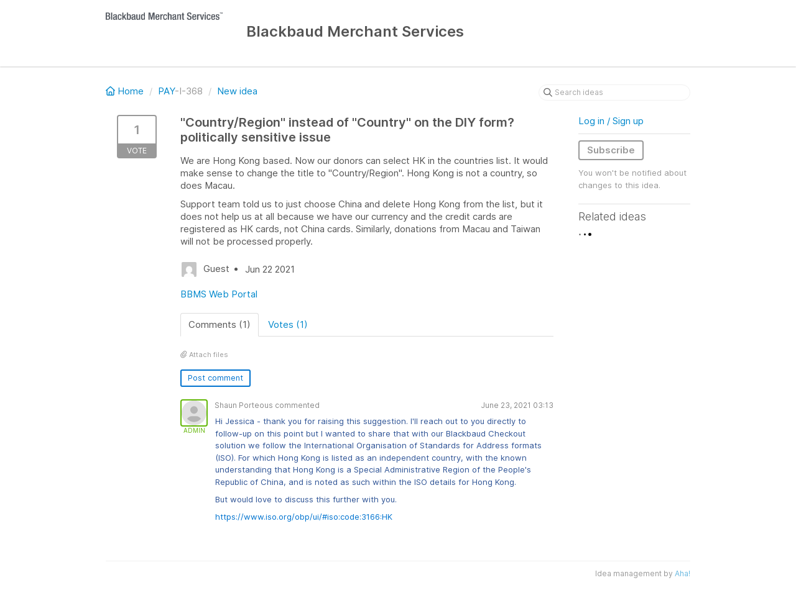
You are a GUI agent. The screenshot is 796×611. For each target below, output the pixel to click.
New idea (237, 91)
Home (126, 91)
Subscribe (611, 150)
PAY (166, 91)
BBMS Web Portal (218, 294)
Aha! (682, 573)
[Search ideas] (614, 92)
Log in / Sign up (611, 121)
